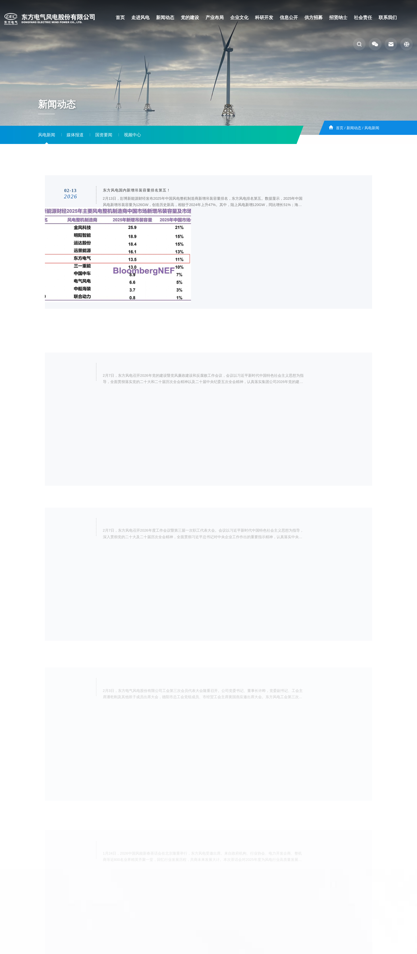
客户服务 (195, 889)
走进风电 (140, 17)
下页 (227, 841)
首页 (120, 17)
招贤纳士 (338, 17)
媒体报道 (75, 135)
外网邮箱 (246, 889)
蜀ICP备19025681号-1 (243, 900)
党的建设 (190, 17)
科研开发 (264, 17)
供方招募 (313, 17)
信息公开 (289, 17)
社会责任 (363, 17)
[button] (359, 44)
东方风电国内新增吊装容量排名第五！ (136, 197)
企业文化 (239, 17)
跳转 (257, 842)
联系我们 (388, 17)
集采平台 (221, 889)
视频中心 (132, 135)
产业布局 (215, 17)
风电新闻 (371, 128)
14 (215, 841)
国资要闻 (103, 135)
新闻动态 (165, 17)
